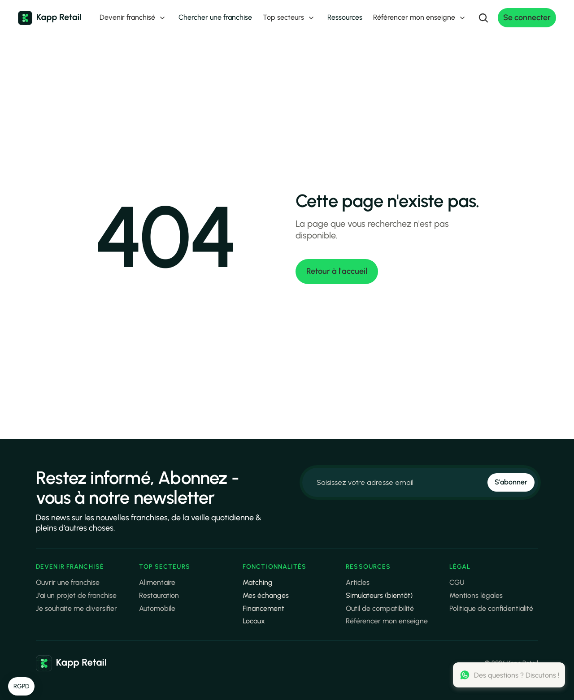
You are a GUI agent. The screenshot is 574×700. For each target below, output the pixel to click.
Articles (358, 582)
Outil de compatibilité (380, 608)
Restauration (159, 595)
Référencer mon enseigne (387, 621)
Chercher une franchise (215, 17)
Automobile (157, 608)
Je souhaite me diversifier (76, 608)
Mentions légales (476, 595)
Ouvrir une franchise (68, 582)
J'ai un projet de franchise (76, 595)
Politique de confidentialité (491, 608)
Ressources (344, 17)
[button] (21, 686)
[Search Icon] (483, 18)
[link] (71, 663)
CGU (457, 582)
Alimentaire (157, 582)
